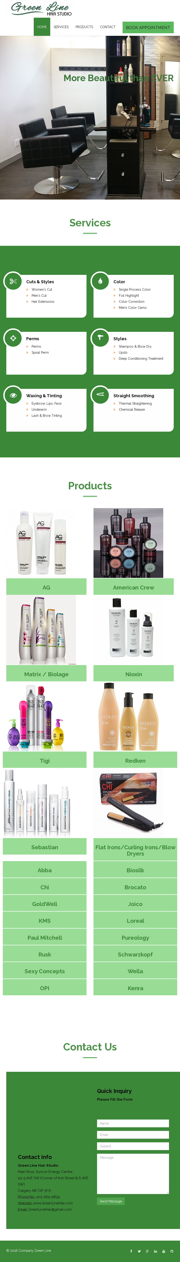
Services (61, 27)
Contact (108, 27)
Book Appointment (148, 27)
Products (84, 27)
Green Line (42, 1250)
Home (42, 27)
